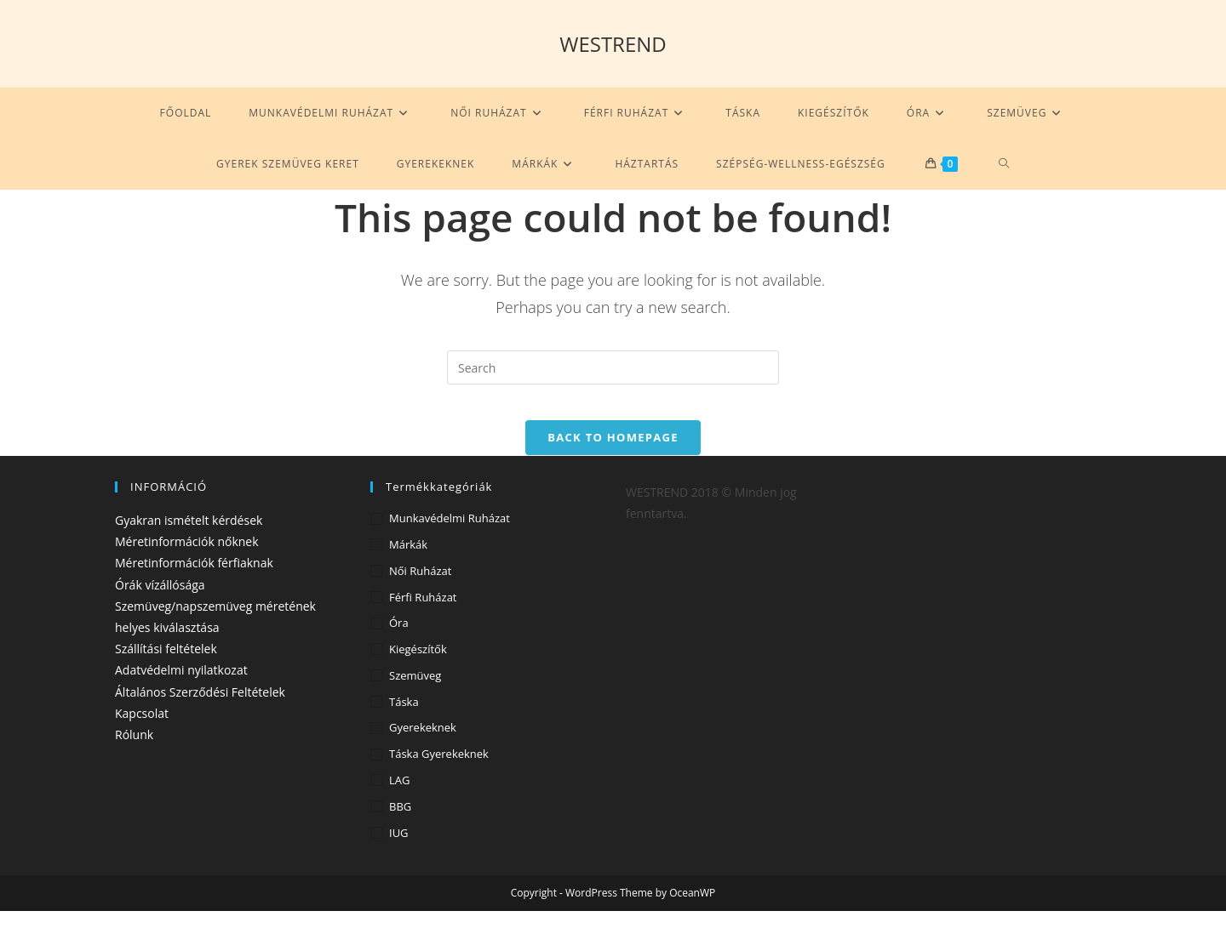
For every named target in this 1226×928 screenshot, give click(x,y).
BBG (400, 822)
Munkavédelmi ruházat (449, 534)
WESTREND (613, 44)
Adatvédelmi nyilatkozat (181, 687)
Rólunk (134, 751)
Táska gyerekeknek (439, 770)
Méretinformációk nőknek (187, 558)
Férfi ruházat (423, 613)
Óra (399, 639)
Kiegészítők (418, 665)
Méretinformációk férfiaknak (194, 580)
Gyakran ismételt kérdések (188, 536)
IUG (399, 849)
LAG (399, 796)
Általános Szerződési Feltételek (200, 708)
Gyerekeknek (422, 744)
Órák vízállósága (160, 601)
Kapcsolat (142, 729)
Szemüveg (415, 691)
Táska (404, 718)
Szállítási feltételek (166, 665)
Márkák (408, 560)
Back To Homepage (612, 453)
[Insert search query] (613, 367)
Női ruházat (420, 587)
